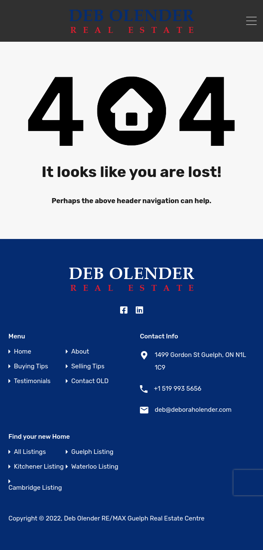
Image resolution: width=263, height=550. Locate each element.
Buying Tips (31, 366)
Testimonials (32, 381)
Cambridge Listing (35, 488)
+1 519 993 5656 (177, 388)
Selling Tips (88, 366)
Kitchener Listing (39, 467)
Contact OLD (89, 381)
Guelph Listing (92, 452)
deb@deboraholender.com (193, 409)
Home (22, 352)
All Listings (30, 452)
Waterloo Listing (94, 467)
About (80, 352)
